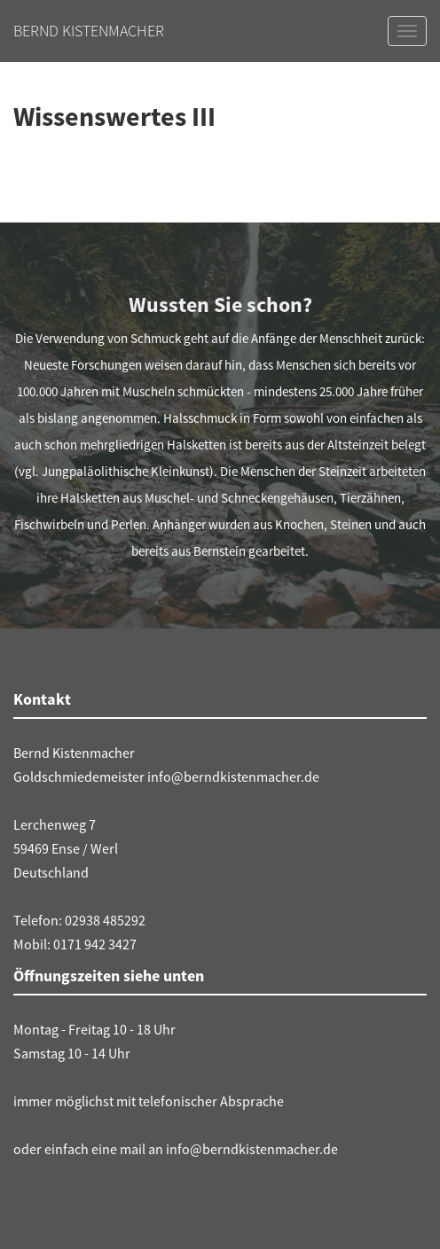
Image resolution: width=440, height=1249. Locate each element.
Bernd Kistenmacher (88, 30)
